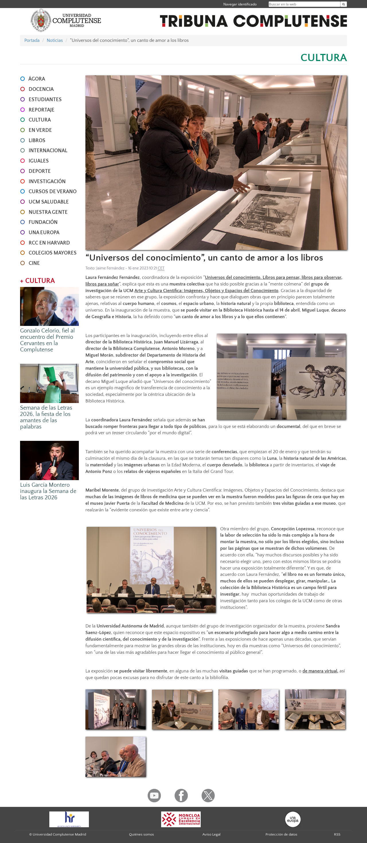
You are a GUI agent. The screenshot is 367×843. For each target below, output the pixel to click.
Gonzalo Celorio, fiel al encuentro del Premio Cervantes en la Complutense (47, 340)
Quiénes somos (141, 834)
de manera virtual (319, 671)
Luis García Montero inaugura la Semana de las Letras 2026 (48, 491)
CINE (34, 263)
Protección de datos (281, 834)
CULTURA (40, 120)
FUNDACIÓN (43, 222)
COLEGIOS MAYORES (53, 253)
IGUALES (39, 161)
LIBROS (37, 141)
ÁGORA (36, 79)
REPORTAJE (41, 110)
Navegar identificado (240, 4)
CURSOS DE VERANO (53, 192)
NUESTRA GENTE (48, 212)
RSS (337, 834)
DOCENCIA (41, 89)
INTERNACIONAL (48, 151)
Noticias (55, 40)
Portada (32, 40)
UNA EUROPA (44, 233)
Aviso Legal (211, 834)
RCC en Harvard (49, 243)
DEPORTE (40, 171)
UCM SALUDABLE (49, 202)
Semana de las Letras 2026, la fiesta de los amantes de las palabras (46, 417)
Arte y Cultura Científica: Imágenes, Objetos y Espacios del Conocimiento (206, 290)
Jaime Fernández (110, 268)
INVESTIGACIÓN (47, 182)
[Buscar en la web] (343, 4)
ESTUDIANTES (45, 100)
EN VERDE (40, 130)
